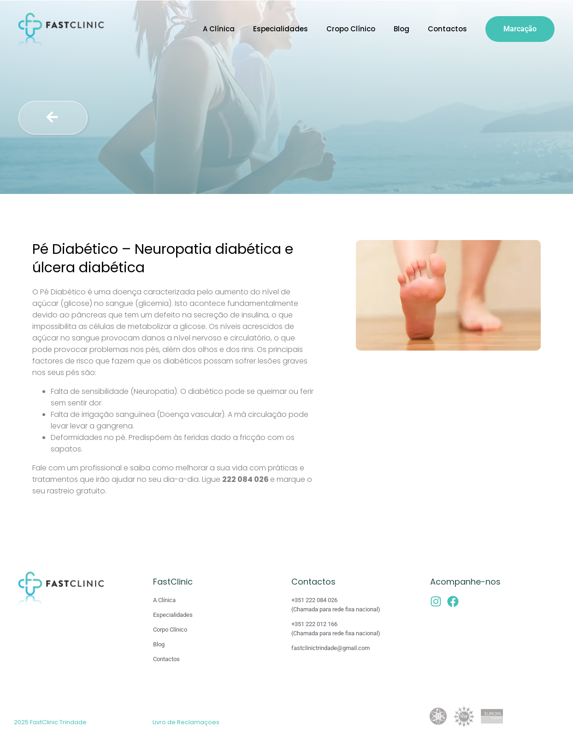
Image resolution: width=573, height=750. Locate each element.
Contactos (447, 29)
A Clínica (219, 29)
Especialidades (280, 29)
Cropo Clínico (350, 29)
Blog (401, 29)
